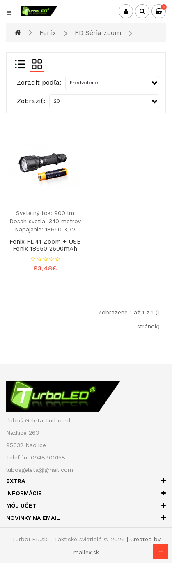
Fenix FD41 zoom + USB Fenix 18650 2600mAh (45, 245)
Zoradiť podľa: (39, 82)
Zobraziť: (31, 101)
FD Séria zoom (98, 33)
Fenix (47, 33)
